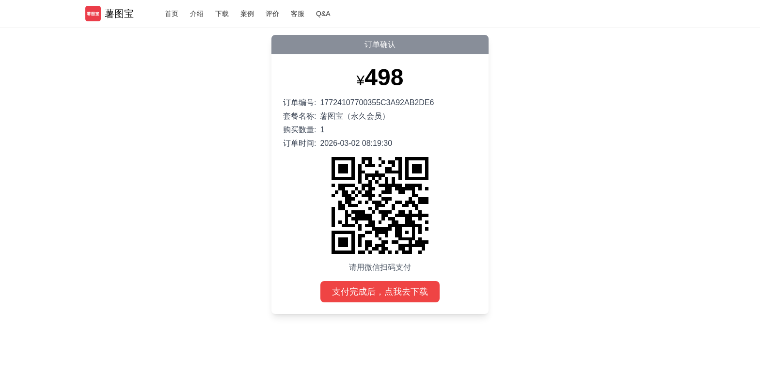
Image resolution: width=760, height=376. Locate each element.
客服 (297, 13)
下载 (222, 13)
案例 (247, 13)
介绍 (197, 13)
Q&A (323, 13)
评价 (272, 13)
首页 (171, 13)
